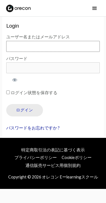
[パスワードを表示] (14, 79)
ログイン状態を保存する (31, 92)
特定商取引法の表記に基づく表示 (53, 149)
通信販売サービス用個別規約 (53, 165)
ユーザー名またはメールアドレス (38, 36)
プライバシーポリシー (35, 157)
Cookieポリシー (77, 157)
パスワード (16, 58)
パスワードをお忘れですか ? (33, 127)
